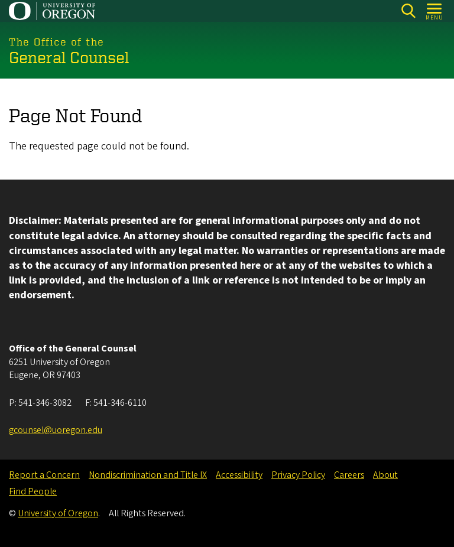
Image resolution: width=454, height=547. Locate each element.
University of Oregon (58, 513)
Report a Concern (44, 474)
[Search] (408, 11)
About (385, 474)
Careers (349, 474)
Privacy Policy (298, 474)
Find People (33, 491)
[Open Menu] (434, 11)
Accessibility (239, 474)
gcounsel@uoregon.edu (55, 430)
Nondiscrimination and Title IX (148, 474)
